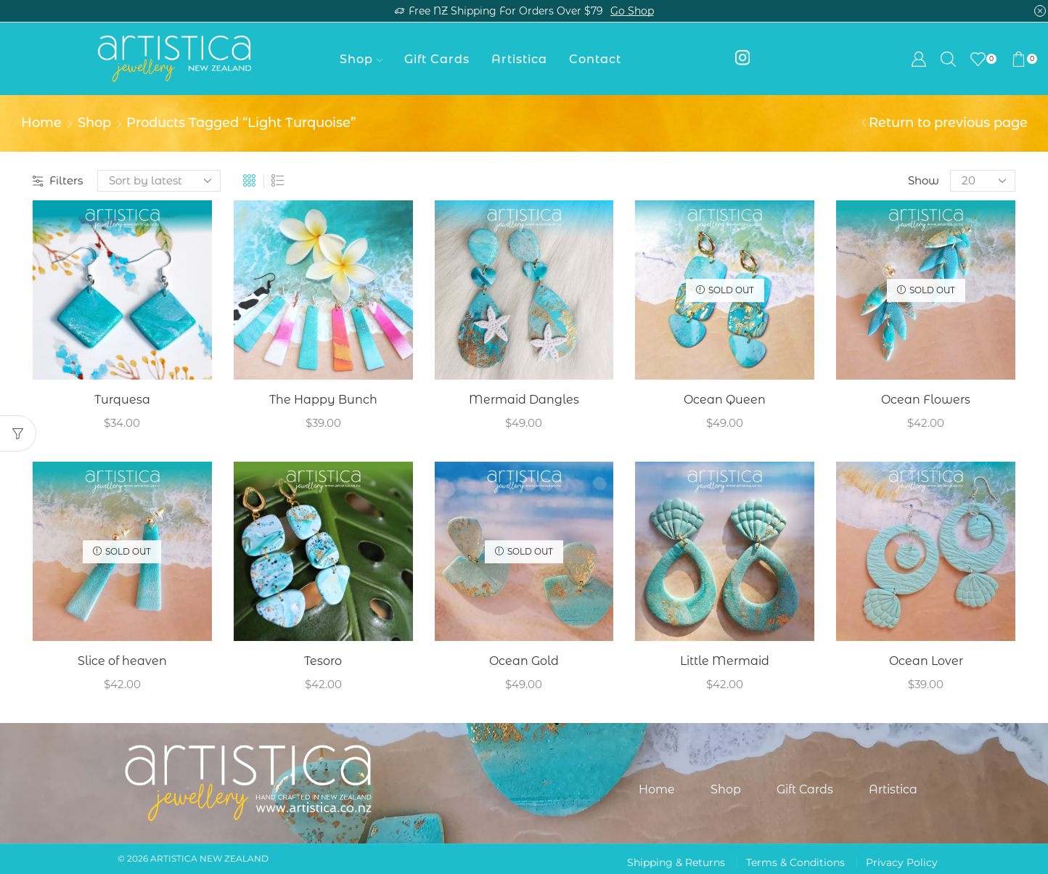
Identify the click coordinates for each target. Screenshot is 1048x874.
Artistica (519, 59)
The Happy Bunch (323, 400)
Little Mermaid (724, 661)
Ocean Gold (524, 661)
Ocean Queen (725, 400)
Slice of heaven (122, 661)
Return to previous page (948, 123)
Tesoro (323, 661)
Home (41, 123)
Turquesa (122, 400)
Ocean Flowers (925, 400)
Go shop (632, 10)
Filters (58, 180)
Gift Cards (437, 59)
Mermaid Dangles (524, 400)
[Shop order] (159, 181)
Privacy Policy (902, 862)
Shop (361, 59)
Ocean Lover (926, 661)
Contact (595, 59)
